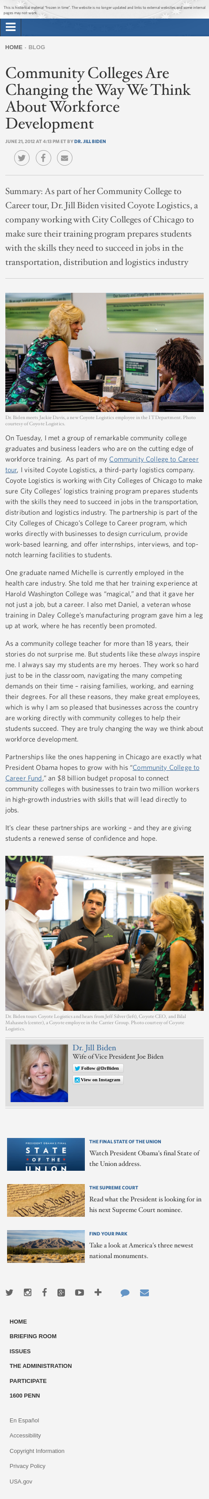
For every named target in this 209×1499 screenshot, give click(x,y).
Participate (28, 1381)
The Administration (41, 1366)
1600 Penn (25, 1395)
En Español (24, 1420)
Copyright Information (37, 1451)
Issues (20, 1351)
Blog (36, 47)
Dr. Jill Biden (90, 141)
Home (14, 47)
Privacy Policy (28, 1466)
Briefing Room (33, 1336)
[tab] (10, 27)
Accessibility (25, 1435)
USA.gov (21, 1481)
